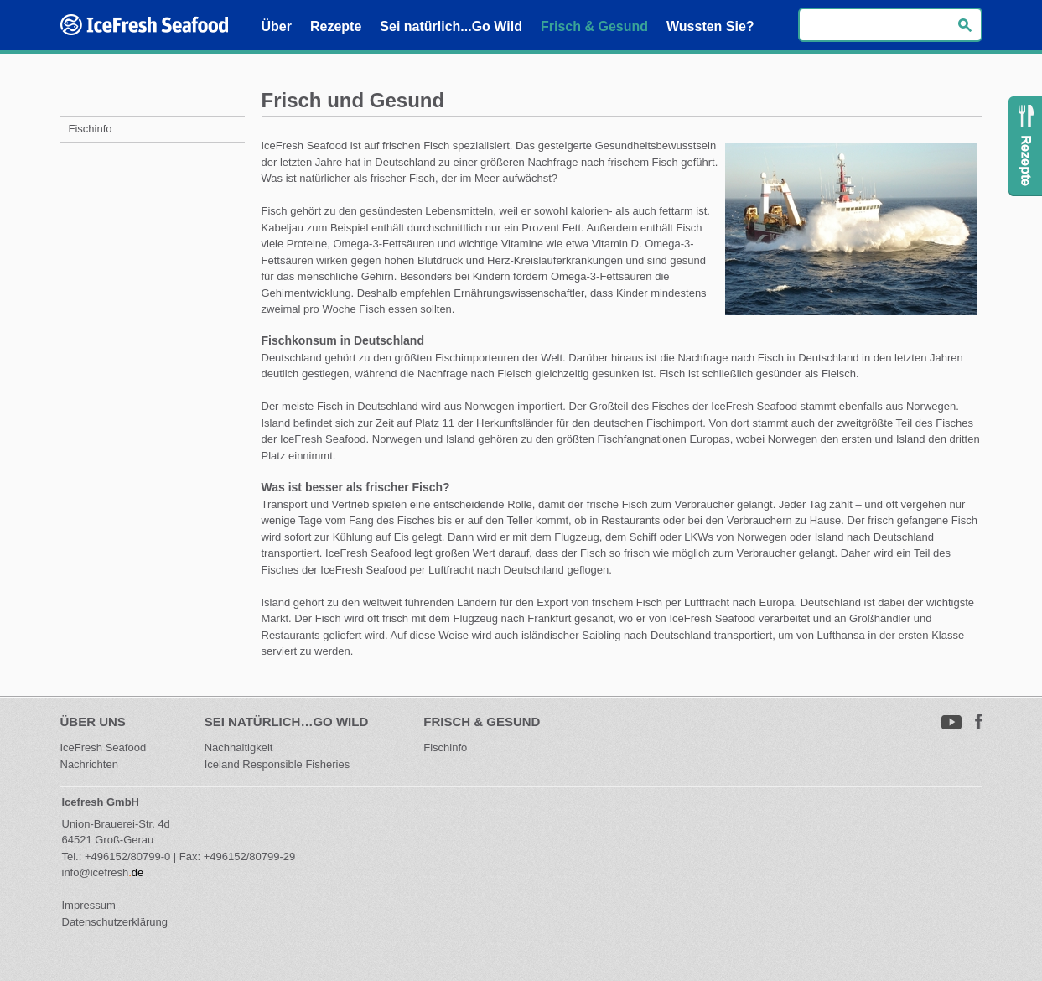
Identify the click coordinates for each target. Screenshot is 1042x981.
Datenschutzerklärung (115, 922)
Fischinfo (445, 747)
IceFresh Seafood (104, 747)
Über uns (93, 721)
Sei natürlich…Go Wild (287, 721)
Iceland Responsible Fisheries (277, 764)
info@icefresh (95, 872)
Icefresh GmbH (100, 802)
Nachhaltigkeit (239, 747)
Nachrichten (89, 764)
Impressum (89, 905)
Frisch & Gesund (481, 721)
